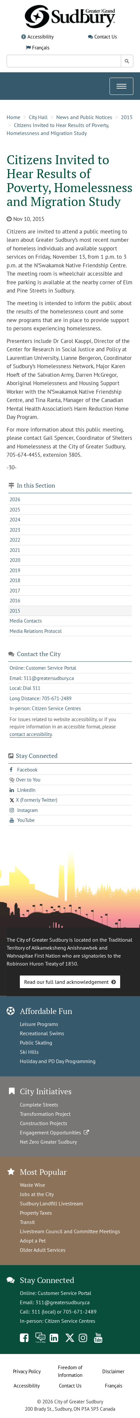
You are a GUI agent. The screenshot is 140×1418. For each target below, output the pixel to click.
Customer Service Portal (64, 1293)
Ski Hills (29, 1051)
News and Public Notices (84, 117)
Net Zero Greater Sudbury (48, 1141)
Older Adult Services (43, 1250)
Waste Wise (32, 1185)
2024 (15, 519)
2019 (15, 570)
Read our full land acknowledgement (66, 982)
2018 (15, 580)
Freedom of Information (70, 1371)
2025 (15, 509)
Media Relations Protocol (36, 631)
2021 (15, 550)
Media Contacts (26, 621)
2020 (15, 560)
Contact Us (105, 37)
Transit (27, 1222)
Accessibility (40, 37)
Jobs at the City (37, 1194)
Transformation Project (45, 1114)
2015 (127, 117)
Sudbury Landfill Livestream (51, 1203)
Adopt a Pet (33, 1240)
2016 (15, 600)
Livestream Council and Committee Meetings (70, 1231)
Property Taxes (36, 1212)
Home (13, 117)
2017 (15, 590)
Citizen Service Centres (70, 1320)
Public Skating (36, 1042)
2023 (15, 530)
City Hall (38, 117)
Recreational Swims (42, 1033)
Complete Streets (39, 1104)
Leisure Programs (39, 1024)
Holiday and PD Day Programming (58, 1061)
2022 (15, 540)
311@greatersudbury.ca (62, 1302)
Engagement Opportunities (55, 1132)
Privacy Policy (27, 1371)
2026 (15, 499)
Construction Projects (43, 1123)
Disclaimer (113, 1371)
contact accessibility (31, 734)
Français (40, 47)
